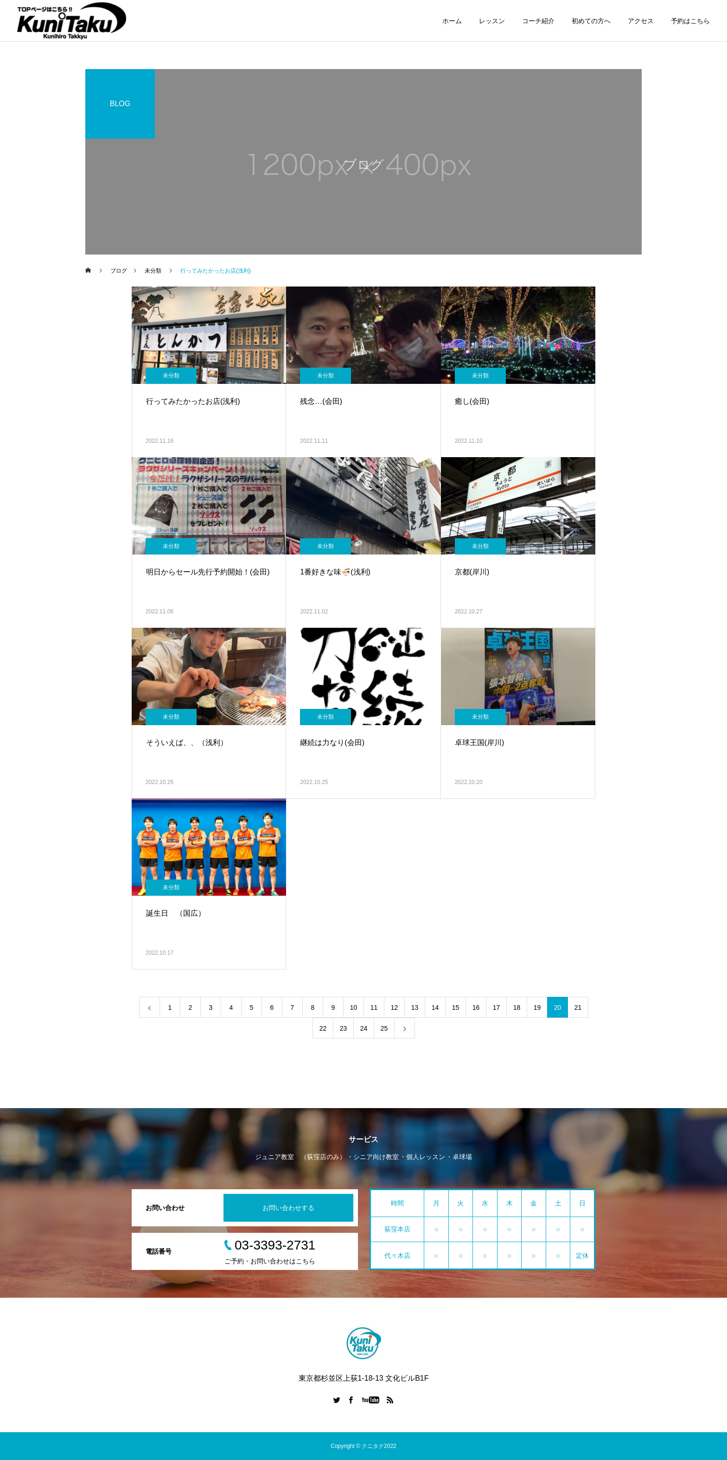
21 (578, 1007)
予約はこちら (690, 21)
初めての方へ (591, 21)
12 (394, 1007)
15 (455, 1007)
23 (343, 1028)
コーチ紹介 (538, 21)
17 (496, 1007)
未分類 (171, 375)
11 (374, 1007)
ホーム (452, 21)
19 (537, 1007)
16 (476, 1007)
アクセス (641, 21)
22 (323, 1028)
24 (364, 1028)
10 (353, 1007)
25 (384, 1028)
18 (517, 1007)
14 (435, 1007)
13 (415, 1007)
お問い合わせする (288, 1207)
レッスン (492, 21)
